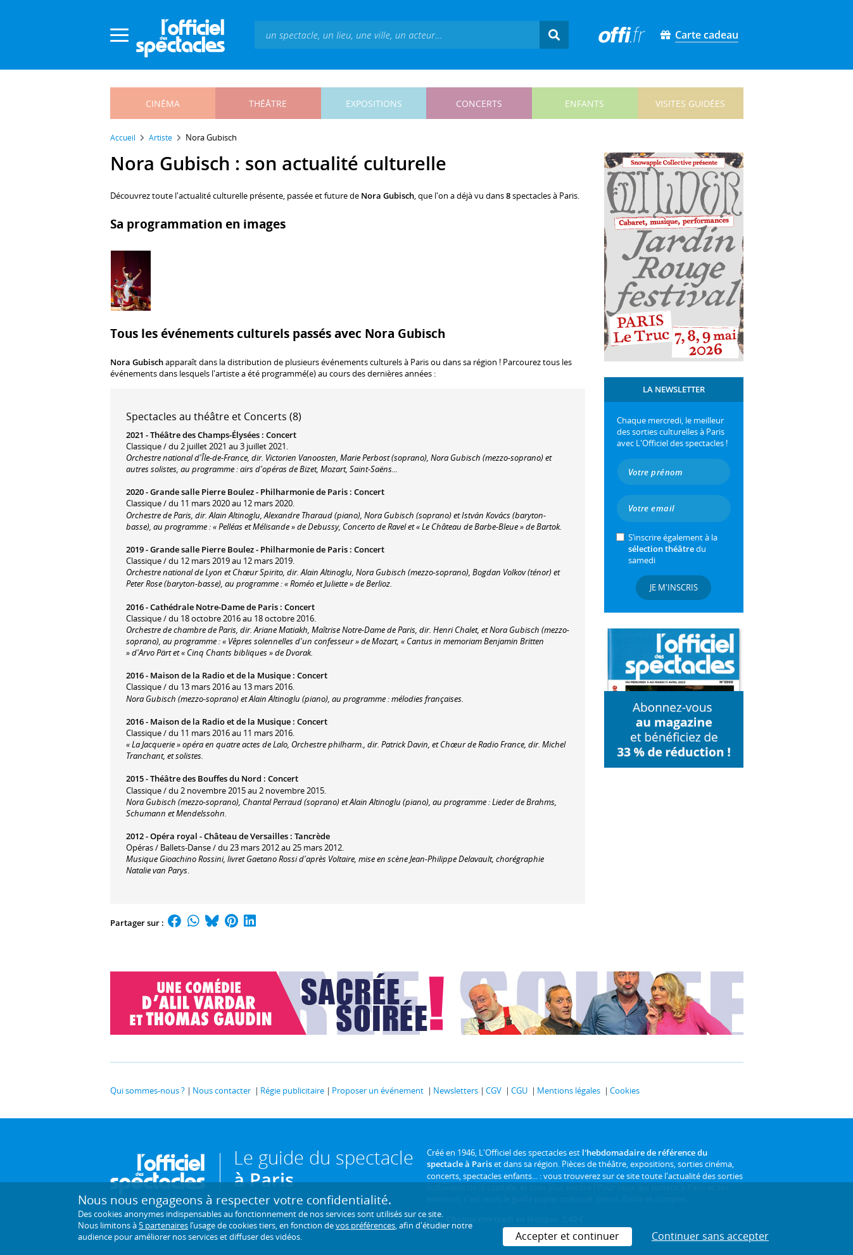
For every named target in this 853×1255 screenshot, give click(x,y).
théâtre (268, 103)
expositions (374, 103)
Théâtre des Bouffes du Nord (206, 778)
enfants (584, 103)
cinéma (163, 103)
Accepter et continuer (567, 1236)
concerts (479, 103)
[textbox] (397, 34)
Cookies (625, 1090)
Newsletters (455, 1090)
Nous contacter (222, 1090)
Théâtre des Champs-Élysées (205, 434)
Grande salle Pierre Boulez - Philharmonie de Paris (249, 491)
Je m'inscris (674, 587)
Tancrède (312, 836)
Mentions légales (568, 1090)
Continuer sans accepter (710, 1236)
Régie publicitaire (292, 1090)
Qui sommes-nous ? (147, 1090)
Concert (281, 434)
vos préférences (365, 1225)
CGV (494, 1090)
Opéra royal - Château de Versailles (219, 836)
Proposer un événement (378, 1090)
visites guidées (690, 103)
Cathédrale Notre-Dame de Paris (214, 607)
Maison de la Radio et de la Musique (220, 675)
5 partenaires (163, 1225)
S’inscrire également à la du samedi (672, 549)
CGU (519, 1090)
